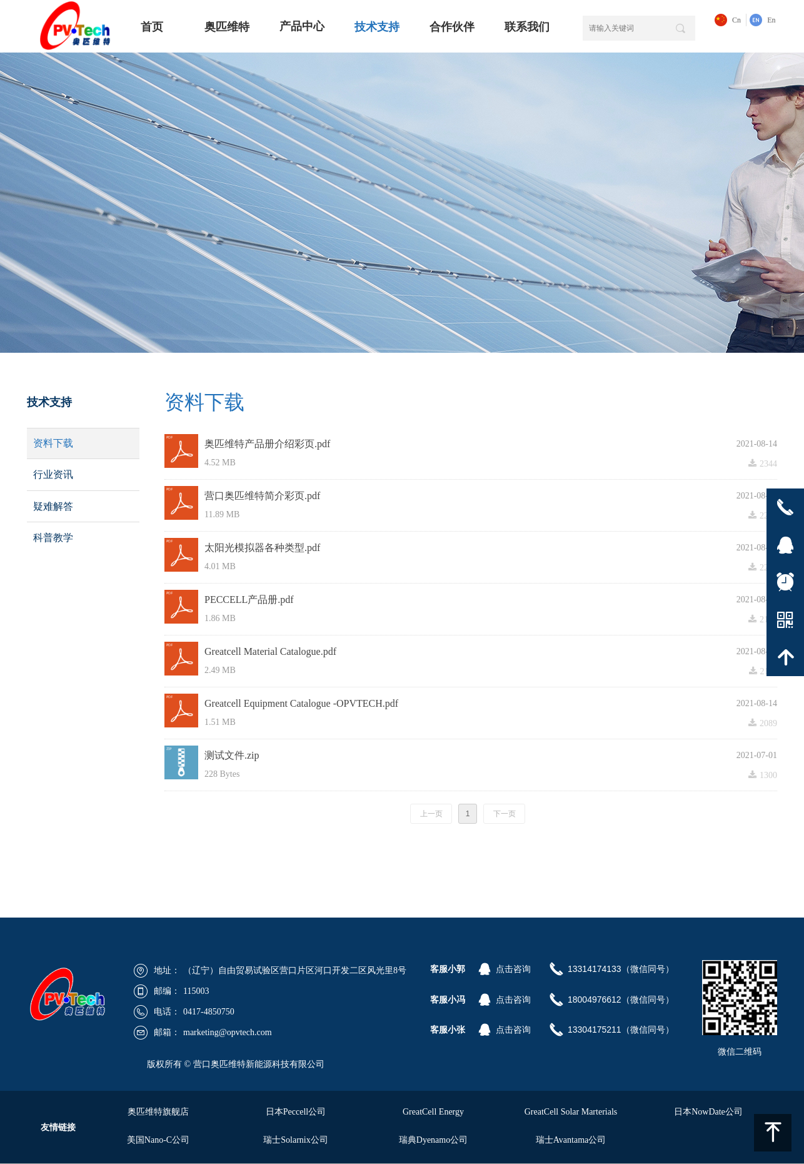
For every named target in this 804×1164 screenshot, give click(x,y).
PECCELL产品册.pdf (249, 599)
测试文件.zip (231, 755)
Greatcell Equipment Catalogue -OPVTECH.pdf (301, 703)
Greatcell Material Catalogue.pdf (270, 651)
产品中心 (301, 26)
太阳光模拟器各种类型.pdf (262, 547)
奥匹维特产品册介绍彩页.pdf (267, 443)
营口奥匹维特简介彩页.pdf (262, 495)
